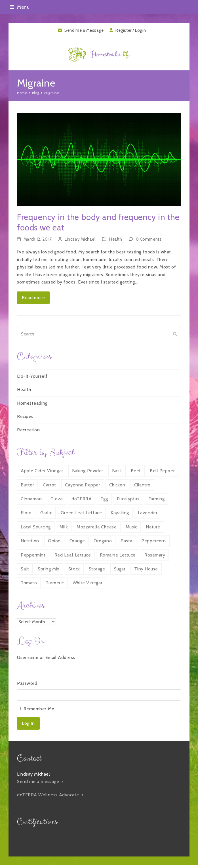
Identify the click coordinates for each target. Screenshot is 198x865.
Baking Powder (87, 470)
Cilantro (142, 485)
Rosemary (154, 555)
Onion (54, 540)
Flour (26, 512)
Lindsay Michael (80, 239)
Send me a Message (84, 30)
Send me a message (40, 781)
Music (131, 527)
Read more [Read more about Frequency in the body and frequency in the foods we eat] (33, 297)
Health (115, 239)
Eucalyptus (128, 498)
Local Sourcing (36, 527)
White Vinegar (87, 582)
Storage (97, 569)
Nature (153, 527)
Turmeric (55, 582)
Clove (56, 498)
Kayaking (120, 512)
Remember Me (39, 708)
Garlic (46, 512)
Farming (156, 498)
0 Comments (149, 239)
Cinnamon (31, 498)
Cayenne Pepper (82, 485)
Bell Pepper (162, 470)
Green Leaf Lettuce (81, 512)
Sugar (120, 569)
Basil (117, 470)
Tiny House (146, 569)
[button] (20, 7)
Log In (28, 723)
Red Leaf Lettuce (72, 555)
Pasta (126, 540)
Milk (64, 527)
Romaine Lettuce (118, 555)
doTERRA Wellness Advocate (50, 794)
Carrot (49, 485)
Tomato (29, 582)
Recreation (28, 429)
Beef (136, 470)
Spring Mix (49, 569)
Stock (74, 569)
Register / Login (130, 30)
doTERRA (81, 498)
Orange (77, 540)
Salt (25, 569)
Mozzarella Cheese (97, 527)
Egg (104, 498)
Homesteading (32, 403)
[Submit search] (175, 334)
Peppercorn (153, 540)
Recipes (25, 416)
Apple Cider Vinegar (42, 470)
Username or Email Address (46, 657)
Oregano (103, 540)
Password (27, 683)
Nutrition (30, 540)
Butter (27, 485)
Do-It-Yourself (32, 376)
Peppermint (33, 555)
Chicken (117, 485)
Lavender (147, 512)
